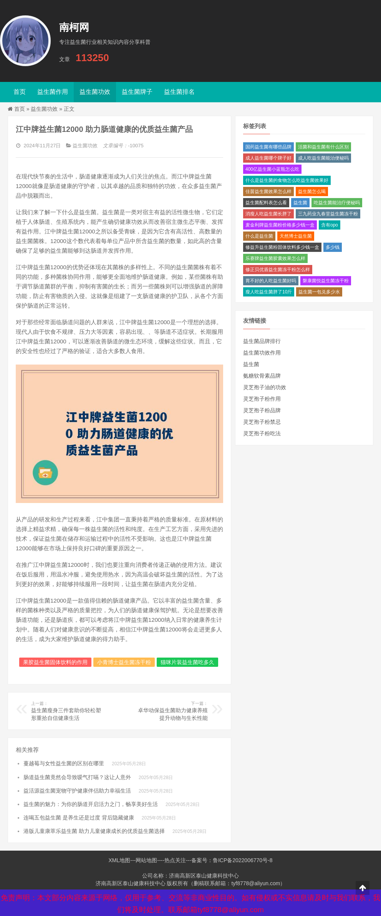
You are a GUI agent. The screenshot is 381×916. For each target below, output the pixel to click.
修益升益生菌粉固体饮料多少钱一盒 (282, 247)
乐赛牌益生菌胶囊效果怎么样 (275, 258)
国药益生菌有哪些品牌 (268, 147)
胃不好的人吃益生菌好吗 (270, 280)
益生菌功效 (95, 91)
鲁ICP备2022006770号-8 (243, 860)
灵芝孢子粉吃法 (262, 433)
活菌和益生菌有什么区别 (323, 147)
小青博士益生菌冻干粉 (124, 662)
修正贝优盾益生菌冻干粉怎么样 (277, 269)
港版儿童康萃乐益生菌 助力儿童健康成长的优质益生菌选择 (94, 831)
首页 (19, 91)
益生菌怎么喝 (312, 191)
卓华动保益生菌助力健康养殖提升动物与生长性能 (172, 710)
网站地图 (146, 860)
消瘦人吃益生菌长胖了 (268, 214)
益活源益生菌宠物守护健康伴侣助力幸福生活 (77, 791)
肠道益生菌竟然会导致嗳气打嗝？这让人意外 (77, 777)
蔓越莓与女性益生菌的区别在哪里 (63, 763)
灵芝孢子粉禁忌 (262, 422)
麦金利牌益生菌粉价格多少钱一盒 (280, 225)
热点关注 (175, 860)
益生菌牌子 (137, 91)
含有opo (329, 225)
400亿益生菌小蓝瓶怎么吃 (272, 169)
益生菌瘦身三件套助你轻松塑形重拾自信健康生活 (67, 710)
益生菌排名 (179, 91)
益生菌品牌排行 (262, 341)
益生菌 (300, 202)
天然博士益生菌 (296, 236)
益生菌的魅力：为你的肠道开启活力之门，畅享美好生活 (90, 804)
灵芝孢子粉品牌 (262, 410)
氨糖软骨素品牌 (262, 376)
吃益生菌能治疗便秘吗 (337, 202)
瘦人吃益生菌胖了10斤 (268, 292)
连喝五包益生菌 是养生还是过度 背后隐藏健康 (78, 817)
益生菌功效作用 (262, 353)
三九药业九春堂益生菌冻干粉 (328, 214)
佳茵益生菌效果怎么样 (268, 191)
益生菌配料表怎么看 (266, 202)
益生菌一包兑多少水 (319, 292)
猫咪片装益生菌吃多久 (187, 662)
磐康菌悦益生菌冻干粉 (326, 280)
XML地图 (119, 860)
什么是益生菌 (259, 236)
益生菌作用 (52, 91)
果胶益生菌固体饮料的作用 (55, 662)
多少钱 (333, 247)
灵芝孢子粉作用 (262, 399)
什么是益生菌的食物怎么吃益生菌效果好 (286, 180)
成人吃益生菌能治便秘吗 (323, 158)
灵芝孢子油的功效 (264, 387)
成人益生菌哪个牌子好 (268, 158)
